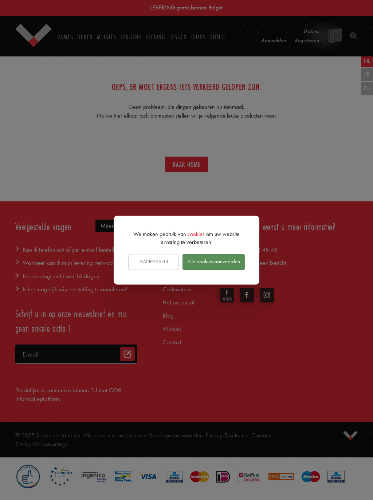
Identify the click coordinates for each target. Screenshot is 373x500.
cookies (196, 234)
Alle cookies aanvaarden (213, 261)
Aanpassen (154, 261)
